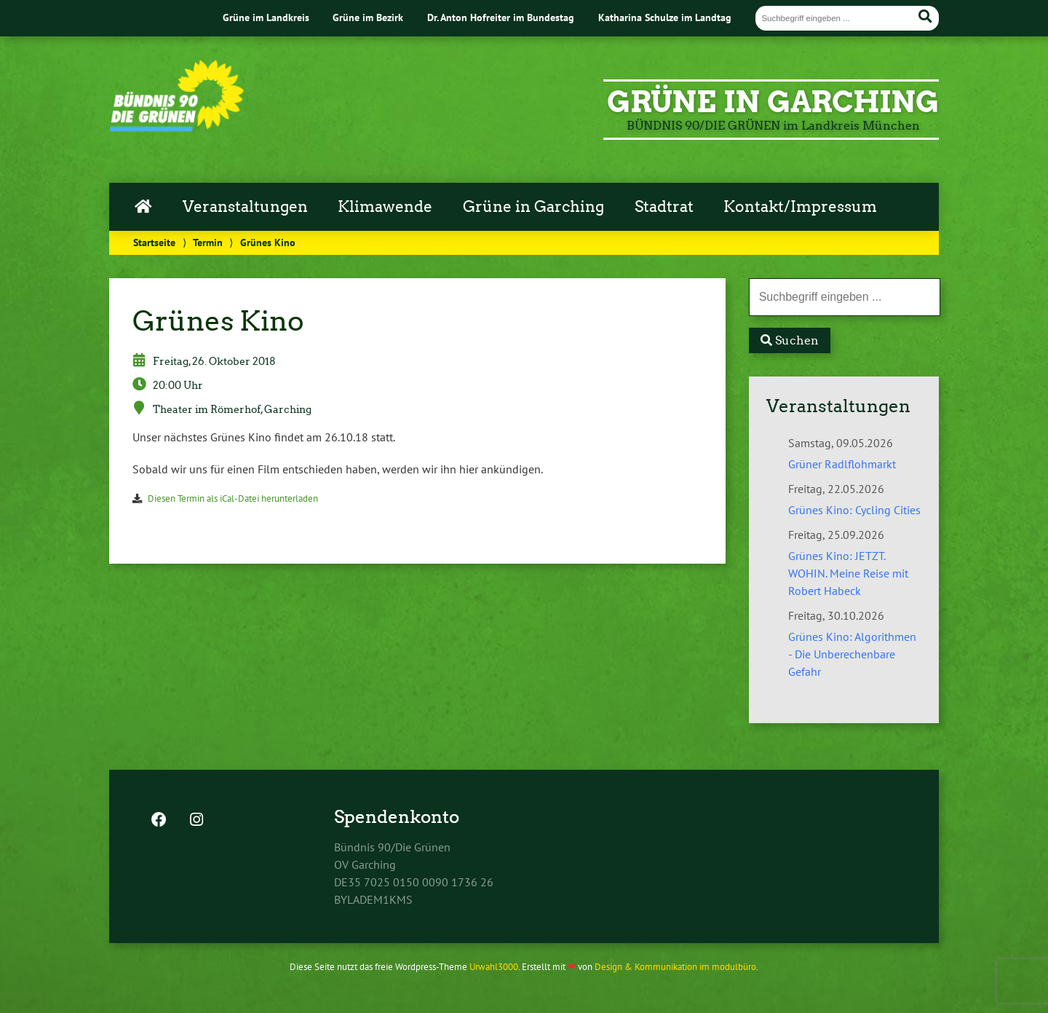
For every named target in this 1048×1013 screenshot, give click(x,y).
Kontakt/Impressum (800, 206)
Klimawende (385, 206)
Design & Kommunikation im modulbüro (675, 967)
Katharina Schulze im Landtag (664, 17)
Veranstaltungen (245, 206)
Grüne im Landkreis (266, 17)
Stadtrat (664, 206)
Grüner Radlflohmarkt (842, 464)
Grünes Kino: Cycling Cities (854, 509)
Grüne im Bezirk (368, 17)
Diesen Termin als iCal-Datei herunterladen (233, 498)
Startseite (154, 242)
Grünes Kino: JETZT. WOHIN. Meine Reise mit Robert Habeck (848, 573)
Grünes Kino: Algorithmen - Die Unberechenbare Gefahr (852, 654)
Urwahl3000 (493, 967)
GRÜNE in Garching (773, 101)
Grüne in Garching (533, 206)
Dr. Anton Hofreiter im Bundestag (500, 17)
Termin (208, 242)
